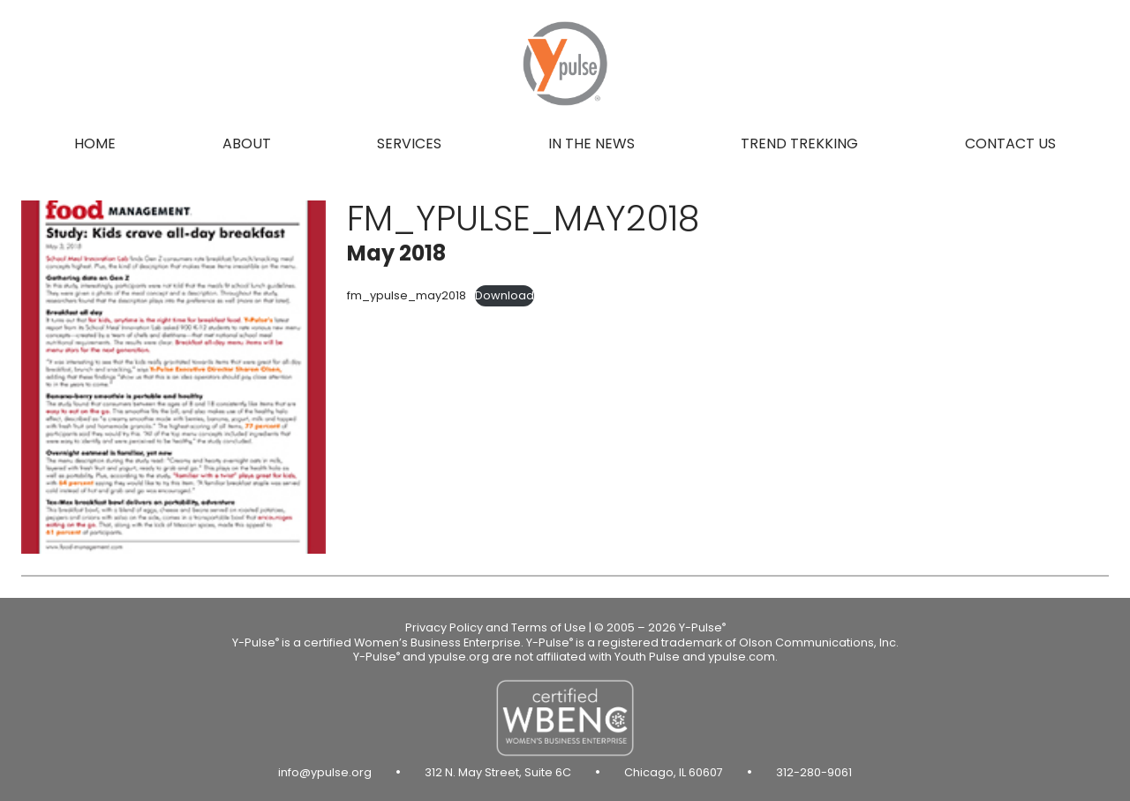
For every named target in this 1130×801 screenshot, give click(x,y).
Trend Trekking (799, 143)
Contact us (1010, 143)
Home (95, 143)
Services (409, 143)
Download (504, 295)
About (246, 143)
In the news (591, 143)
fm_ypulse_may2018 (406, 295)
